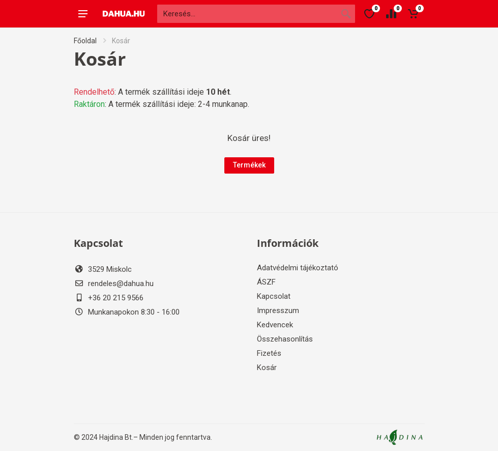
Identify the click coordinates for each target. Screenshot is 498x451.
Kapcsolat (273, 296)
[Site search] (247, 14)
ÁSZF (266, 282)
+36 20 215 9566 (115, 297)
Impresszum (278, 310)
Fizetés (269, 353)
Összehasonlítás (285, 339)
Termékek (249, 165)
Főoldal (85, 41)
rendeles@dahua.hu (121, 283)
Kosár (267, 367)
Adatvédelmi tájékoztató (297, 267)
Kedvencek (275, 324)
